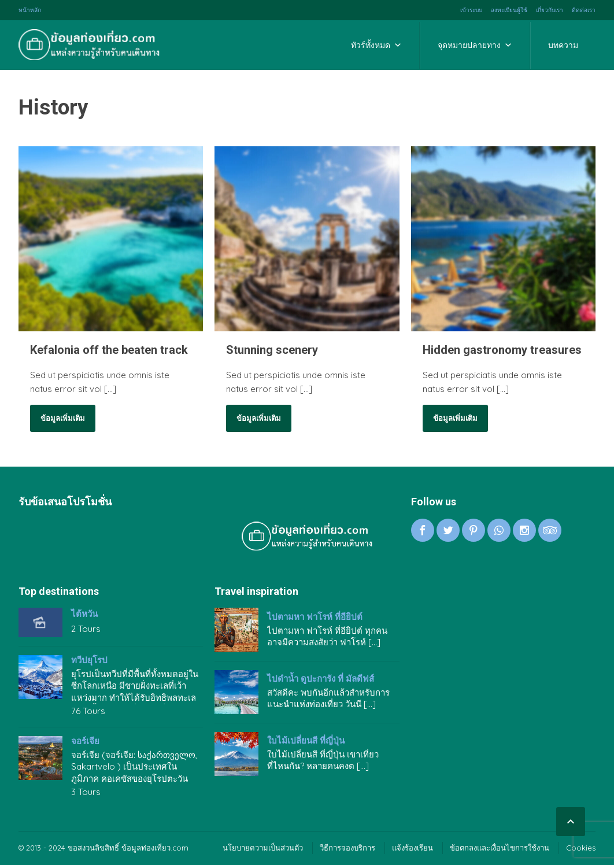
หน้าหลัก (30, 10)
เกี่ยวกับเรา (549, 10)
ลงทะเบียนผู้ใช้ (509, 10)
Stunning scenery (272, 350)
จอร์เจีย (85, 741)
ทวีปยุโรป (89, 660)
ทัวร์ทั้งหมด (376, 45)
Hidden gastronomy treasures (502, 350)
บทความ (563, 45)
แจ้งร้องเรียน (412, 847)
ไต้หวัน (84, 614)
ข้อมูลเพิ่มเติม (62, 418)
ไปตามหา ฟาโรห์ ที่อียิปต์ (315, 617)
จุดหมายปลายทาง (475, 45)
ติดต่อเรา (583, 10)
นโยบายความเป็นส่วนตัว (263, 847)
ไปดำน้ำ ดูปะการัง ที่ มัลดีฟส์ (320, 679)
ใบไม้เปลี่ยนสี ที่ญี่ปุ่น (306, 740)
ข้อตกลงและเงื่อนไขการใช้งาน (499, 847)
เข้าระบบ (471, 10)
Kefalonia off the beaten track (109, 350)
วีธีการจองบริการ (347, 847)
